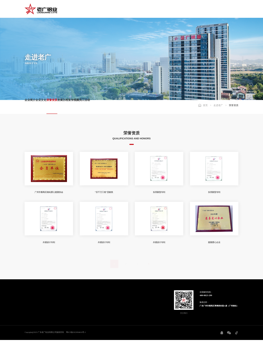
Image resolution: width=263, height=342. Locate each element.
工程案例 (172, 9)
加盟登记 (103, 305)
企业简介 (30, 106)
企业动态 (47, 298)
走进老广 (117, 9)
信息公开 (47, 305)
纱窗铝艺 (65, 308)
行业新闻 (47, 301)
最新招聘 (121, 298)
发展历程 (89, 106)
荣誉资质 (69, 106)
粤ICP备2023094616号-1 (76, 334)
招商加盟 (191, 9)
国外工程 (85, 305)
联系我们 (121, 301)
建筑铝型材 (66, 301)
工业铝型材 (66, 305)
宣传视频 (109, 106)
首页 (101, 9)
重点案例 (85, 298)
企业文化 (49, 106)
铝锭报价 (47, 308)
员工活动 (128, 106)
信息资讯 (136, 9)
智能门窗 (65, 298)
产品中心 (154, 9)
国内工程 (85, 301)
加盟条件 (103, 298)
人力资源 (209, 9)
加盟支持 (103, 301)
